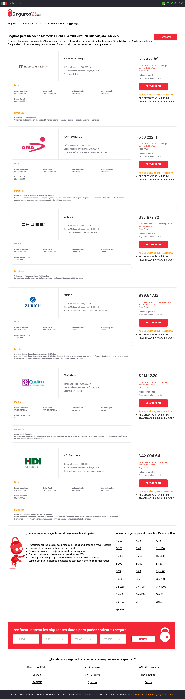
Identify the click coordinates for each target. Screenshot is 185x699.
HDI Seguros (148, 674)
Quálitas (92, 682)
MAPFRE (37, 682)
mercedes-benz (56, 23)
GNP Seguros (92, 674)
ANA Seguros (92, 667)
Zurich (148, 682)
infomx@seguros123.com (161, 694)
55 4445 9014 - (139, 694)
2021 (41, 23)
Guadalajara (27, 23)
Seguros (12, 23)
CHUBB (37, 674)
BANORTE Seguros (148, 667)
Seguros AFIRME (36, 667)
